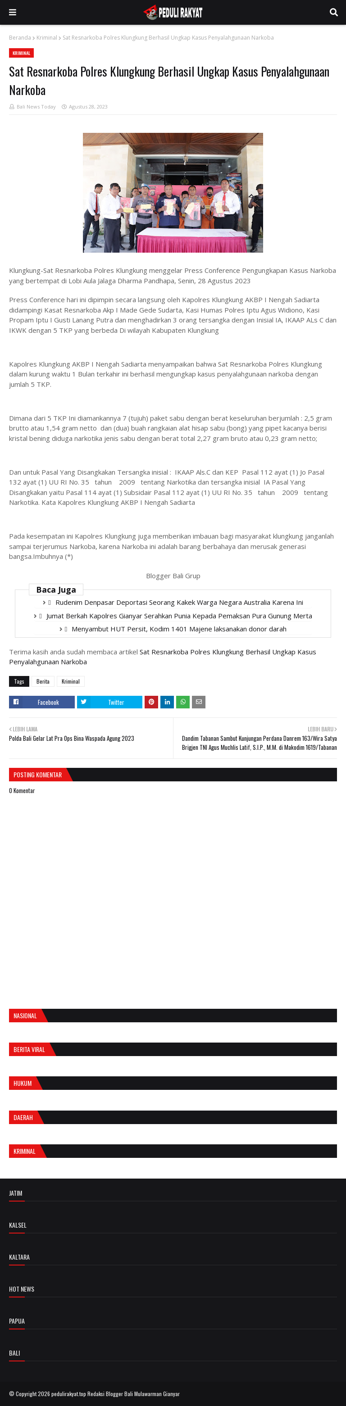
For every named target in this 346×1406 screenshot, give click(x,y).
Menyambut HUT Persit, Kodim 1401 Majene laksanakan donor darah (179, 628)
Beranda (20, 37)
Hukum (23, 1083)
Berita (43, 681)
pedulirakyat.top (68, 1393)
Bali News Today (36, 106)
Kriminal (46, 37)
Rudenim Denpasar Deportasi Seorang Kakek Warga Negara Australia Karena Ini (179, 602)
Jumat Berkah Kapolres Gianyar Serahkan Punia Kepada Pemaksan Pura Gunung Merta (179, 615)
